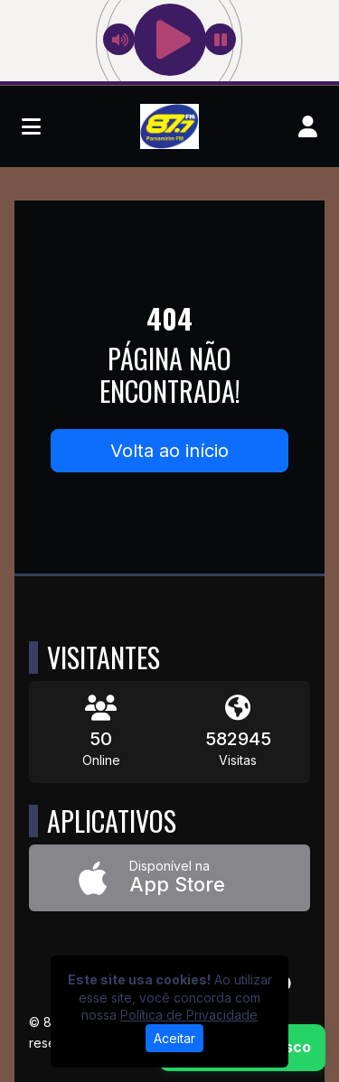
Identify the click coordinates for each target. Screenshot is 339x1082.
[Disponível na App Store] (169, 878)
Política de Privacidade (189, 1014)
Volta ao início (169, 451)
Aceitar (174, 1038)
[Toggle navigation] (31, 126)
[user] (307, 126)
